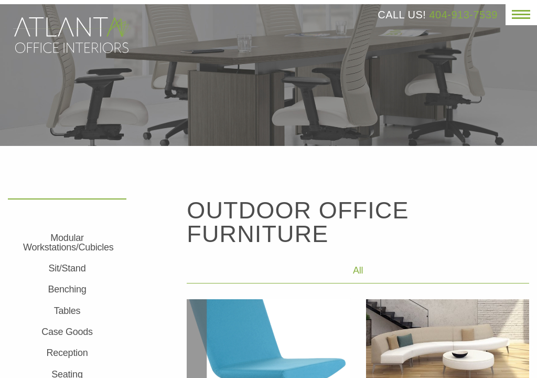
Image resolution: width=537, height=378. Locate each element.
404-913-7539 (463, 14)
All (358, 270)
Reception (67, 353)
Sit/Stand (67, 268)
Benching (67, 289)
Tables (67, 311)
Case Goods (67, 332)
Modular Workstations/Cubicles (68, 243)
